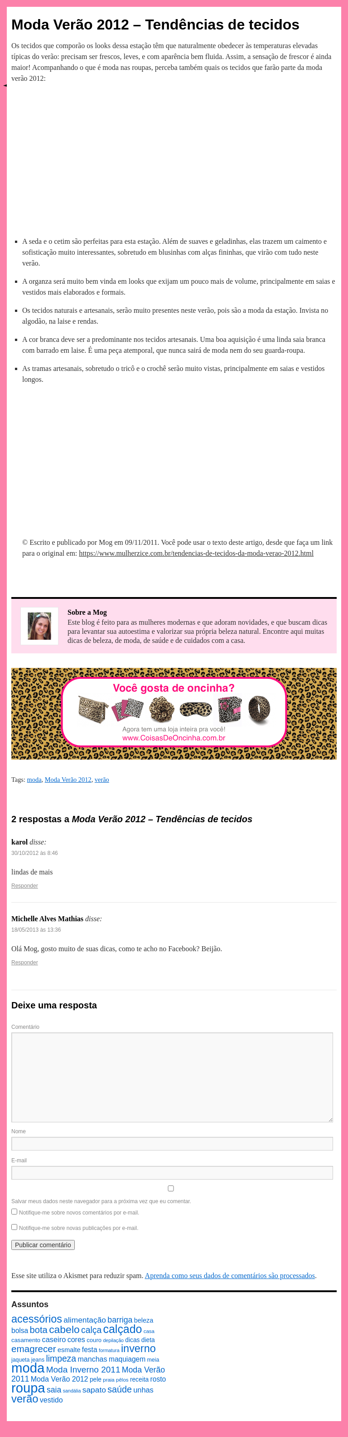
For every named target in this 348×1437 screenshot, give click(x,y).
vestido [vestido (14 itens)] (51, 1400)
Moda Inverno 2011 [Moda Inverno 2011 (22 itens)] (83, 1369)
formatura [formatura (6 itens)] (109, 1350)
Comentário (25, 1027)
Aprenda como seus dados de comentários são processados (230, 1275)
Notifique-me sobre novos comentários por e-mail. (79, 1213)
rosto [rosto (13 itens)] (158, 1379)
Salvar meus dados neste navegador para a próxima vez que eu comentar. (101, 1201)
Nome (18, 1131)
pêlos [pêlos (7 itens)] (122, 1380)
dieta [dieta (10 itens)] (148, 1340)
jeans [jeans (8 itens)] (37, 1360)
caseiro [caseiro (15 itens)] (54, 1339)
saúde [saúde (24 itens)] (119, 1389)
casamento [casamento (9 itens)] (25, 1340)
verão (102, 779)
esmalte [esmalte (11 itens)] (69, 1349)
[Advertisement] (174, 158)
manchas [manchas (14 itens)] (92, 1359)
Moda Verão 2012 (68, 779)
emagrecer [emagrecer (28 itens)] (33, 1348)
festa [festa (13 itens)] (89, 1349)
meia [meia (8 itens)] (153, 1360)
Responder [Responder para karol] (24, 886)
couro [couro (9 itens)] (94, 1340)
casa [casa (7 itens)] (149, 1331)
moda (34, 779)
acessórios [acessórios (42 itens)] (36, 1319)
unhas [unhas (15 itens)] (143, 1390)
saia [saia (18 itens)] (54, 1389)
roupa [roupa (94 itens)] (28, 1388)
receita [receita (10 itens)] (139, 1379)
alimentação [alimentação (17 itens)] (84, 1319)
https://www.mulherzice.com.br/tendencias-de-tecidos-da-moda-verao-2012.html (196, 553)
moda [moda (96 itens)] (27, 1367)
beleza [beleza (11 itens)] (144, 1320)
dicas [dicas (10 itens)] (132, 1340)
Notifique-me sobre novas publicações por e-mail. (78, 1228)
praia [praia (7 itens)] (109, 1380)
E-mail (19, 1160)
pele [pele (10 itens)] (96, 1379)
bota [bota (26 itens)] (39, 1330)
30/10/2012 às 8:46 (34, 853)
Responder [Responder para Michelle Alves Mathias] (24, 962)
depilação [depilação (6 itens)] (113, 1340)
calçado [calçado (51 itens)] (122, 1329)
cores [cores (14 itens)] (76, 1339)
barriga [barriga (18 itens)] (119, 1319)
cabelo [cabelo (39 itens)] (64, 1329)
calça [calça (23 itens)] (91, 1330)
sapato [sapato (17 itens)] (94, 1389)
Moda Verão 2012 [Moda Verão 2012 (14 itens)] (59, 1379)
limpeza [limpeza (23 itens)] (61, 1358)
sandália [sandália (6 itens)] (72, 1390)
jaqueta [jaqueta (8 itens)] (20, 1360)
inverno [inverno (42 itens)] (138, 1348)
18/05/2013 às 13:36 (36, 930)
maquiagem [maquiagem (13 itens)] (127, 1359)
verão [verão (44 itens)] (24, 1399)
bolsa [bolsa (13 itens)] (19, 1330)
